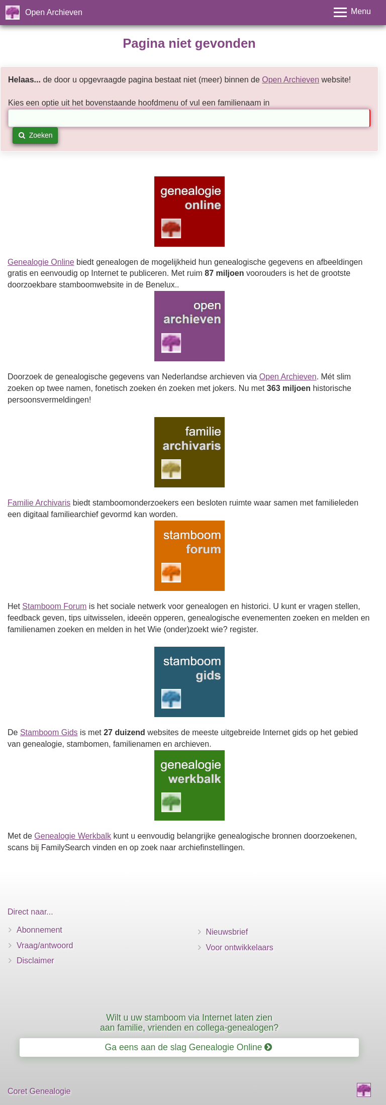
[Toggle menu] (352, 12)
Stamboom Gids (49, 732)
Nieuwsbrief (227, 932)
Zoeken (35, 135)
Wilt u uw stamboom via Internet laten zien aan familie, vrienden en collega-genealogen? (189, 1022)
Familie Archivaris (39, 502)
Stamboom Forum (54, 606)
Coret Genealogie (39, 1091)
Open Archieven (53, 12)
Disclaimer (35, 960)
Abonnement (39, 930)
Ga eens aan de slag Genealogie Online (188, 1047)
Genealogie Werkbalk (72, 836)
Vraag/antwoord (45, 945)
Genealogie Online (41, 262)
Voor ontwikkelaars (239, 947)
